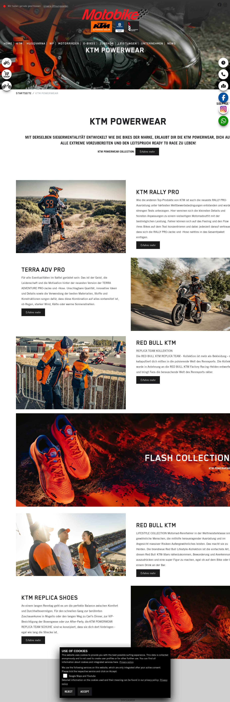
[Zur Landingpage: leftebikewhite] (7, 63)
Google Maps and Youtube (82, 675)
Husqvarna (37, 43)
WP (52, 43)
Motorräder (69, 43)
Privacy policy (126, 662)
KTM (20, 43)
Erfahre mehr (147, 151)
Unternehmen (153, 43)
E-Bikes (90, 43)
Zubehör (108, 43)
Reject (68, 691)
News (172, 43)
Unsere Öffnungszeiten (56, 6)
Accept (84, 691)
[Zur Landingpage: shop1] (7, 74)
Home (9, 43)
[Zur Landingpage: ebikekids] (7, 86)
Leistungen (128, 43)
